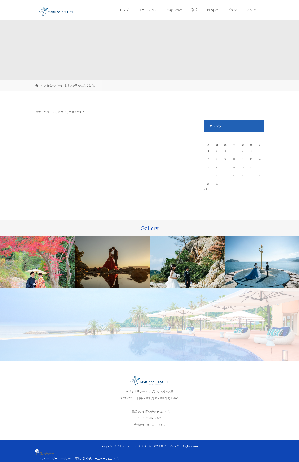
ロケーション (147, 10)
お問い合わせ (44, 453)
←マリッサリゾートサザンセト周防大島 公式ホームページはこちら (77, 458)
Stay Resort (174, 10)
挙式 (194, 10)
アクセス (252, 10)
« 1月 (207, 189)
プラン (232, 10)
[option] (37, 262)
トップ (124, 10)
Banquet (212, 10)
